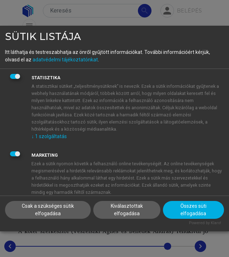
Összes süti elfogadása (193, 209)
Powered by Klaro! (205, 223)
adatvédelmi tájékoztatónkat (65, 59)
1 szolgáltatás (49, 136)
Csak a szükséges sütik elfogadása (48, 209)
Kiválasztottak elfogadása (127, 209)
